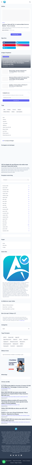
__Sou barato (5, 123)
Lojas (4, 117)
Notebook (15, 343)
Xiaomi (13, 111)
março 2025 (16, 207)
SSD (4, 109)
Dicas (9, 388)
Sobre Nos (5, 245)
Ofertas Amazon (5, 133)
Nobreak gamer (7, 343)
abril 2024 (16, 224)
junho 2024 (16, 223)
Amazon (10, 337)
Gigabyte (6, 341)
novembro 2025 (16, 191)
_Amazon (4, 119)
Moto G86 (20, 396)
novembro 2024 (16, 213)
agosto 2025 (16, 197)
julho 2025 (16, 199)
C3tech (15, 339)
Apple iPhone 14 (7, 339)
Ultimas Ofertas (7, 111)
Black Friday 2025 (14, 396)
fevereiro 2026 (16, 185)
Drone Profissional (17, 415)
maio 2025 (16, 203)
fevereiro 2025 (16, 209)
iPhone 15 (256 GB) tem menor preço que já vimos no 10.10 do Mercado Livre (16, 419)
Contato (4, 247)
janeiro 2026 (16, 187)
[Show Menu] (1, 2)
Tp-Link (14, 109)
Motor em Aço (23, 415)
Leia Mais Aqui (21, 320)
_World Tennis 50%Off (7, 127)
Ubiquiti (19, 109)
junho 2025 (16, 201)
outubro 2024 (16, 215)
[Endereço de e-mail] (16, 98)
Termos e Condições (26, 460)
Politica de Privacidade (17, 460)
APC (5, 337)
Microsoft (22, 341)
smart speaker (19, 111)
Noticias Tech (25, 396)
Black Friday (8, 396)
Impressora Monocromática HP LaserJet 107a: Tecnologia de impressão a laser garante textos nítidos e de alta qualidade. (19, 78)
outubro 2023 (16, 226)
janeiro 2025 (16, 211)
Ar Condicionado (4, 388)
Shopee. (28, 415)
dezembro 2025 (16, 189)
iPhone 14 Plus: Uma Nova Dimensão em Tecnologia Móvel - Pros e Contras (17, 71)
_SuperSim (4, 121)
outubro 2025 (16, 193)
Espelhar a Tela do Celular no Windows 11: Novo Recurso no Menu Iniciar (18, 85)
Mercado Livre (14, 341)
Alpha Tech (3, 396)
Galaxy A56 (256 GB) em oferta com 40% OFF (14, 408)
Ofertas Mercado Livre (7, 135)
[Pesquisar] (30, 2)
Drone (26, 339)
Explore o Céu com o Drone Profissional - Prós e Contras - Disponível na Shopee (14, 413)
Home (4, 243)
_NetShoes (5, 125)
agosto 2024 (16, 219)
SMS (21, 343)
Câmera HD (8, 415)
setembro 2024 (16, 217)
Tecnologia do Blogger (8, 140)
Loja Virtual (5, 131)
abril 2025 (16, 205)
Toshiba (8, 109)
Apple (16, 328)
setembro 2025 (16, 195)
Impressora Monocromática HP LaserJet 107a (10, 404)
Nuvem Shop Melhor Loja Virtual (8, 308)
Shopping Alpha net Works (7, 460)
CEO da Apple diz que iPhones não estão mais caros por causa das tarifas (14, 165)
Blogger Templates (18, 462)
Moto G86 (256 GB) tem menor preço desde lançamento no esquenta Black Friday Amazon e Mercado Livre (14, 394)
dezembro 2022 (16, 230)
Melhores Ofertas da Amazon (8, 305)
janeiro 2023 (16, 228)
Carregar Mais (15, 34)
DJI (20, 339)
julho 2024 (16, 221)
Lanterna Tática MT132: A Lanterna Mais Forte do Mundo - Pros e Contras (15, 25)
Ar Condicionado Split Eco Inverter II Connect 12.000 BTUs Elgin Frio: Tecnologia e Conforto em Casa (16, 386)
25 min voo (3, 415)
